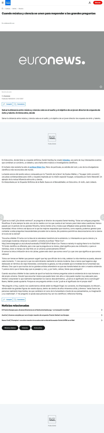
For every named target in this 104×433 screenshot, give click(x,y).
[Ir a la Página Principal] (8, 2)
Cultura (7, 8)
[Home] (2, 8)
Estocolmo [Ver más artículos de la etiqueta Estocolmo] (38, 328)
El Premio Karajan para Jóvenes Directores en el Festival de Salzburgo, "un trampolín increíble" (36, 310)
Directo (97, 3)
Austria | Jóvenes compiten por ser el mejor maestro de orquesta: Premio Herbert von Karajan (35, 315)
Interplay (66, 160)
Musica (21, 8)
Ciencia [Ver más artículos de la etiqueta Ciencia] (25, 328)
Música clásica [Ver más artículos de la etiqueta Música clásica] (10, 328)
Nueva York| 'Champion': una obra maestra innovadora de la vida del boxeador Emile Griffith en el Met (38, 320)
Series (14, 8)
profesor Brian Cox (37, 167)
